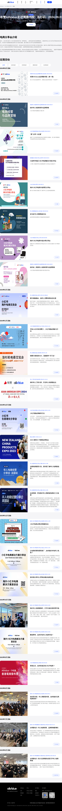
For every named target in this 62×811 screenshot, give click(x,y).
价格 (36, 2)
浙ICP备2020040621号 (50, 802)
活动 (40, 2)
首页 (17, 2)
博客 (36, 790)
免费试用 (49, 2)
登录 (44, 2)
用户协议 (9, 802)
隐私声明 (13, 802)
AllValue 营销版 (29, 790)
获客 (21, 2)
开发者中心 (37, 795)
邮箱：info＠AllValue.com (47, 790)
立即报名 (31, 24)
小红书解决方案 (8, 6)
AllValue (2, 6)
